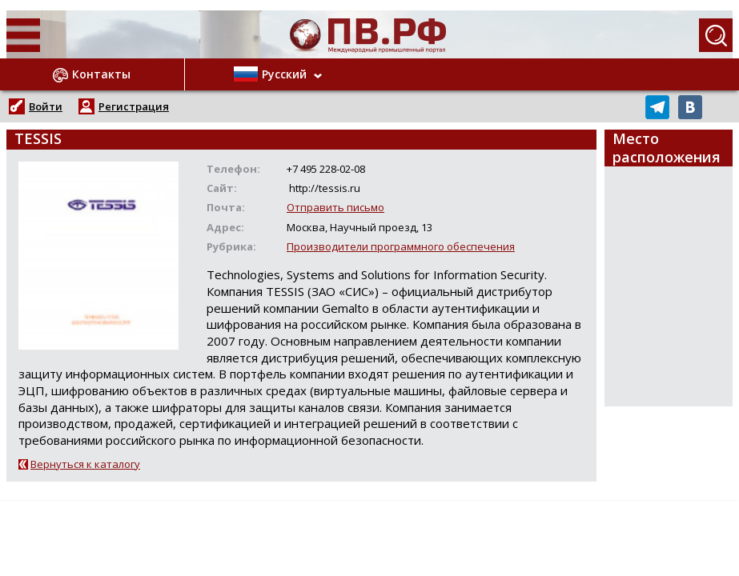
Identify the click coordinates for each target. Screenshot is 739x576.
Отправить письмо (335, 207)
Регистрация (133, 106)
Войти (45, 106)
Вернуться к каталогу (85, 464)
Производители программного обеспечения (401, 246)
